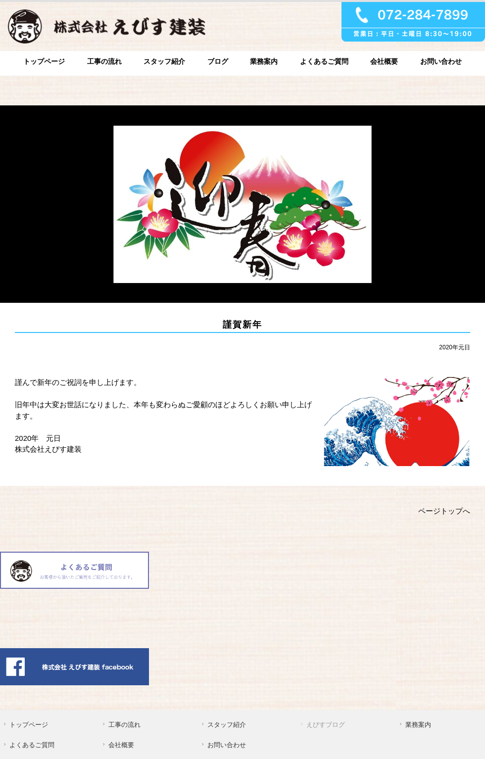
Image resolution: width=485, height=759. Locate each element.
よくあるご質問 (324, 61)
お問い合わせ (441, 61)
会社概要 (384, 61)
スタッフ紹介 (164, 61)
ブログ (217, 61)
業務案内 (264, 61)
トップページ (44, 61)
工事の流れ (104, 61)
